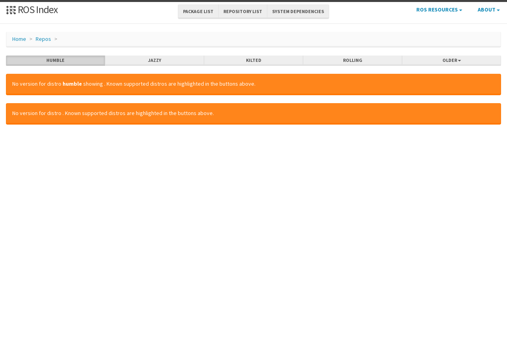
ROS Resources (439, 9)
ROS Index (32, 9)
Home (19, 38)
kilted (253, 60)
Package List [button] (198, 11)
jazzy (154, 60)
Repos (43, 38)
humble (55, 60)
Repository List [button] (242, 11)
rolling (352, 60)
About (489, 9)
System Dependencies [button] (298, 11)
